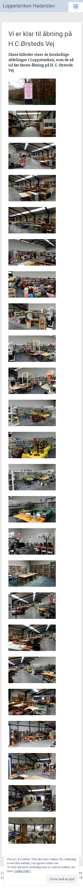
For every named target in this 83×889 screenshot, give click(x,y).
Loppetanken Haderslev (29, 6)
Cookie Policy (22, 871)
